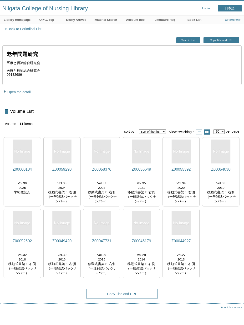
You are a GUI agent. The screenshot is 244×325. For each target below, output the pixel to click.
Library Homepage (17, 20)
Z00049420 (62, 241)
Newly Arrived (76, 20)
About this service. (232, 307)
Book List (194, 20)
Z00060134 (22, 169)
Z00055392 (181, 169)
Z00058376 (101, 169)
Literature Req (165, 20)
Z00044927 (181, 241)
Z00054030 (220, 169)
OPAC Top (46, 20)
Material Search (106, 20)
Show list (199, 132)
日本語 (230, 8)
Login (206, 8)
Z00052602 (22, 241)
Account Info (135, 20)
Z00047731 (101, 241)
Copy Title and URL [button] (221, 40)
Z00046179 (141, 241)
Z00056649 (141, 169)
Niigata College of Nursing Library (45, 8)
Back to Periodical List (24, 29)
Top (236, 317)
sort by (129, 131)
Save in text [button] (188, 40)
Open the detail (19, 92)
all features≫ (233, 19)
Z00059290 (62, 169)
